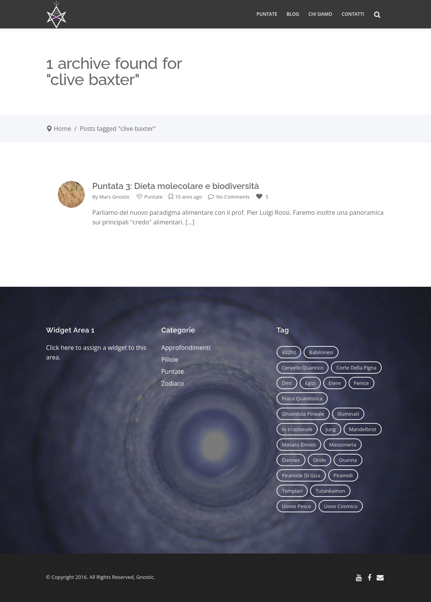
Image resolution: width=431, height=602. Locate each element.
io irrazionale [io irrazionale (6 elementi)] (297, 429)
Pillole (169, 359)
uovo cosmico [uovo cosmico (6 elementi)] (340, 506)
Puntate (153, 196)
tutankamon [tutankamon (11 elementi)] (330, 490)
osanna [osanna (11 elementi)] (348, 460)
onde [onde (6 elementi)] (319, 460)
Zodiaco (172, 383)
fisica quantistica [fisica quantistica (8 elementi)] (302, 398)
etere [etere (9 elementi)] (335, 383)
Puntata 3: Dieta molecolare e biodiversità (175, 186)
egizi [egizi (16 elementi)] (310, 383)
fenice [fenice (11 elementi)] (361, 383)
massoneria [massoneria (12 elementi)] (342, 444)
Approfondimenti (186, 347)
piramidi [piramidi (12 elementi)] (343, 475)
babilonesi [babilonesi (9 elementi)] (321, 352)
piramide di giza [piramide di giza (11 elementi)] (301, 475)
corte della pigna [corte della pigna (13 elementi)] (356, 367)
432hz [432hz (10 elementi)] (289, 352)
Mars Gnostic (114, 196)
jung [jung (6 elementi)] (330, 429)
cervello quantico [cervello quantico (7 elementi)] (303, 367)
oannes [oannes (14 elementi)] (291, 460)
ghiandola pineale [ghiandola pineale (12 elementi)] (303, 413)
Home (62, 128)
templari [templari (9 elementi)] (292, 490)
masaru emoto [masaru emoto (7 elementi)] (299, 444)
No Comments (229, 196)
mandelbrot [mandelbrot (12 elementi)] (362, 429)
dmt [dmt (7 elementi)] (287, 383)
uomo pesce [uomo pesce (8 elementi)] (296, 506)
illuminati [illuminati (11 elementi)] (348, 413)
